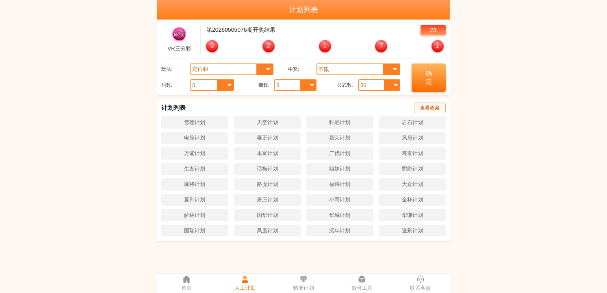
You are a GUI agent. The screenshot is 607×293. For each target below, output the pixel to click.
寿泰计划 (412, 153)
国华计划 (267, 215)
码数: (166, 85)
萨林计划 (194, 215)
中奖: (293, 69)
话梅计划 (267, 169)
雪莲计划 (194, 122)
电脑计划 (194, 138)
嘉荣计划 (339, 138)
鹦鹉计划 (412, 169)
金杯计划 (412, 200)
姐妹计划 (339, 169)
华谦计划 (412, 215)
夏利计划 (194, 200)
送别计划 (412, 230)
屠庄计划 (267, 200)
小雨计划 (339, 200)
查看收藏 (430, 108)
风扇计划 (412, 138)
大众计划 (412, 184)
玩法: (166, 69)
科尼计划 (339, 122)
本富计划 (267, 153)
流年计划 (339, 230)
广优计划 (339, 153)
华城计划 (339, 215)
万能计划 (194, 153)
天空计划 (267, 122)
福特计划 (339, 184)
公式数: (345, 85)
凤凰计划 (267, 230)
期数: (263, 85)
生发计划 (194, 169)
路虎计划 (267, 184)
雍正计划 (267, 138)
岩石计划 (412, 122)
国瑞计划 (194, 230)
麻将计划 (194, 184)
